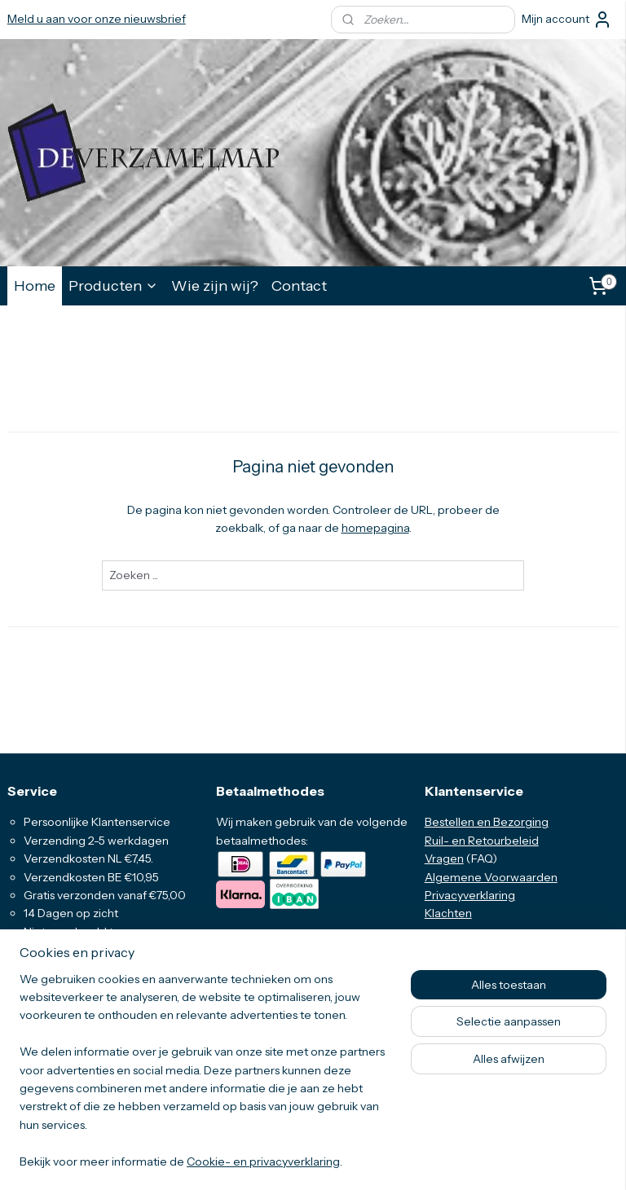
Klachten (448, 913)
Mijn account (567, 19)
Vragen (444, 858)
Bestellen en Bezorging (487, 822)
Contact (299, 285)
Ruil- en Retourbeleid (482, 840)
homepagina (375, 528)
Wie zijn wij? (214, 285)
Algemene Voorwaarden (491, 877)
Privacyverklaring (470, 895)
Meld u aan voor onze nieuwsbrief (96, 18)
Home (34, 285)
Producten (113, 285)
